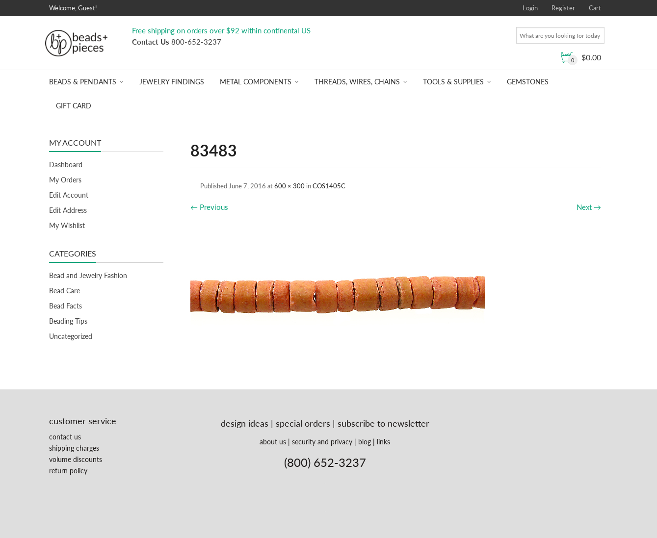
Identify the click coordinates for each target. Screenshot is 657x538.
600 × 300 (289, 186)
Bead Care (64, 290)
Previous (209, 207)
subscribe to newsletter (383, 423)
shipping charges (74, 448)
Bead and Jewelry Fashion (88, 275)
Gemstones (528, 81)
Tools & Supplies (453, 81)
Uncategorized (70, 336)
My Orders (65, 180)
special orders (303, 423)
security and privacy (322, 441)
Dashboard (65, 164)
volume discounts (75, 459)
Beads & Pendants (82, 81)
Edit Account (68, 195)
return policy (68, 470)
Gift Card (73, 106)
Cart (595, 8)
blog (364, 441)
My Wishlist (67, 225)
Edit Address (68, 210)
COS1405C (329, 186)
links (383, 441)
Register (563, 8)
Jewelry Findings (171, 81)
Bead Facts (65, 306)
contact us (65, 437)
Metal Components (255, 81)
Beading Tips (68, 321)
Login (530, 8)
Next (589, 207)
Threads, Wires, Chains (357, 81)
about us (273, 441)
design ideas (244, 423)
